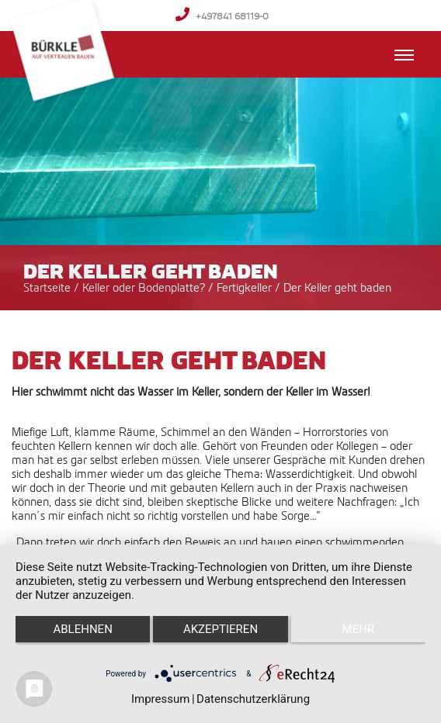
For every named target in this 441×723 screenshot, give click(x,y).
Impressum (160, 699)
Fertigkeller (246, 287)
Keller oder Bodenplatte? (145, 287)
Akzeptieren (220, 629)
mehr (358, 629)
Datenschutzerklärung (253, 699)
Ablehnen (82, 629)
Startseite (47, 287)
